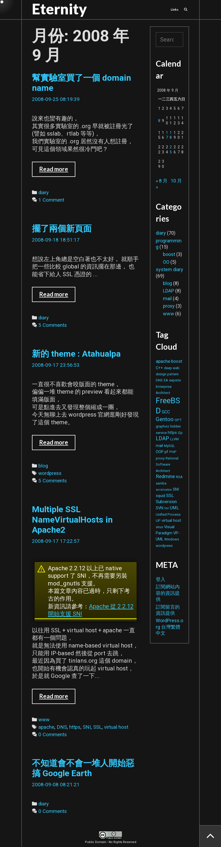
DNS (62, 727)
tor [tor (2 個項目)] (166, 508)
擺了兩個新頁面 (62, 228)
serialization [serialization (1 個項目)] (164, 489)
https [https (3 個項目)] (172, 432)
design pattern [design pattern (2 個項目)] (167, 374)
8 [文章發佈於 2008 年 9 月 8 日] (159, 121)
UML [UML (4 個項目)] (174, 507)
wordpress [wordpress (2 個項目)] (164, 546)
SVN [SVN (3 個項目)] (159, 508)
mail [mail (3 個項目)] (159, 445)
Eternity (59, 9)
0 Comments (52, 735)
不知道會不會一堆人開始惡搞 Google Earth (83, 768)
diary (43, 193)
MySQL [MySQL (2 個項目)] (169, 446)
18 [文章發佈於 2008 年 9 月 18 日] (171, 135)
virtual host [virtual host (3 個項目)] (171, 520)
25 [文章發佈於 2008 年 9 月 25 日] (171, 149)
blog (43, 466)
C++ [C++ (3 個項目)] (159, 367)
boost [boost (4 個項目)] (176, 361)
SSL (97, 727)
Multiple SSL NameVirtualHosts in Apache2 (72, 519)
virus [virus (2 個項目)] (159, 527)
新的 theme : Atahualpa (76, 354)
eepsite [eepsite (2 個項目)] (175, 380)
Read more (57, 171)
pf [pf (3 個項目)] (166, 451)
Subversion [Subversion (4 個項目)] (166, 501)
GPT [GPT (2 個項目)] (178, 420)
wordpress (50, 473)
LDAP (168, 291)
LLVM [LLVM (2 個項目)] (174, 439)
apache (46, 727)
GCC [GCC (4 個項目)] (166, 411)
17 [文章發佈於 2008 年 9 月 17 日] (167, 135)
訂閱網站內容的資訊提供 (168, 593)
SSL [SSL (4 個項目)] (170, 495)
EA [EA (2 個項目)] (166, 380)
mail (167, 298)
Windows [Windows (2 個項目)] (171, 539)
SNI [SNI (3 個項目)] (176, 489)
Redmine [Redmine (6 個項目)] (165, 476)
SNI (87, 727)
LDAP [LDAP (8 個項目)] (162, 438)
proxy (169, 306)
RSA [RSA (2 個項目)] (179, 477)
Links (174, 9)
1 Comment (51, 200)
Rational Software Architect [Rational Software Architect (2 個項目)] (167, 464)
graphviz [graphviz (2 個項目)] (162, 426)
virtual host (116, 727)
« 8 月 (161, 181)
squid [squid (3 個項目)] (160, 495)
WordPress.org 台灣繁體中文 (169, 627)
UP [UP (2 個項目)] (158, 521)
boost (169, 254)
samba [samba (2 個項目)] (161, 483)
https (74, 727)
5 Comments (52, 325)
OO (166, 262)
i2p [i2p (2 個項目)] (180, 433)
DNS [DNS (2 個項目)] (159, 380)
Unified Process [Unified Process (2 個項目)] (168, 514)
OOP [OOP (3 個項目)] (159, 451)
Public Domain (95, 842)
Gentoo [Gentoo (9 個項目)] (165, 419)
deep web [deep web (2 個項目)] (171, 368)
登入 (160, 579)
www (44, 720)
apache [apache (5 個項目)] (163, 361)
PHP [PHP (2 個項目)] (173, 452)
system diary (169, 269)
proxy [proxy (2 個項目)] (160, 458)
